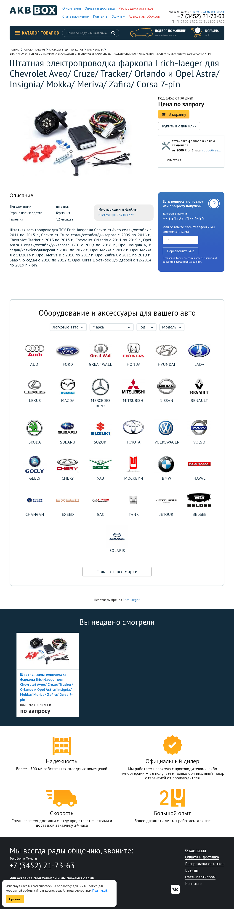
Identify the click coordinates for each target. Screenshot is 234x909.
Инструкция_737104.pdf (116, 215)
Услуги (118, 16)
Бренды (192, 870)
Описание (21, 195)
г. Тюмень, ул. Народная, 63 (207, 11)
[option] (47, 675)
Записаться (173, 160)
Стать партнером (75, 16)
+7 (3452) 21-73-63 (200, 16)
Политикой (99, 890)
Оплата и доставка (100, 8)
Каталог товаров (37, 33)
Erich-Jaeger (131, 600)
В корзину (174, 114)
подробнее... (211, 150)
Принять (14, 899)
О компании (71, 8)
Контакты (100, 16)
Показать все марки (117, 572)
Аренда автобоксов (144, 16)
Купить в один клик (179, 126)
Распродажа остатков (136, 8)
